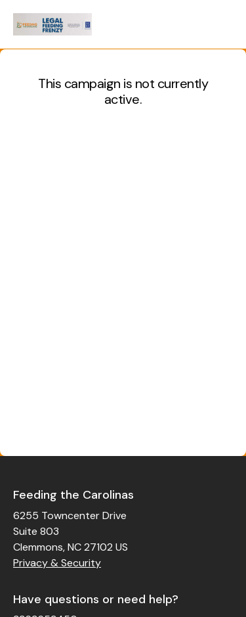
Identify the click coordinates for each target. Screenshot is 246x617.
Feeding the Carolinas (73, 495)
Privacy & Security (57, 563)
